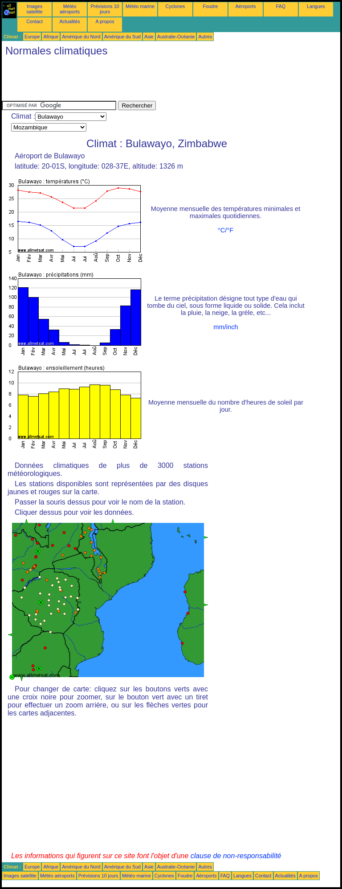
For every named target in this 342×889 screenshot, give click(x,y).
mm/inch (225, 327)
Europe (32, 36)
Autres (205, 36)
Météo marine (140, 6)
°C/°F (225, 230)
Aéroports (245, 6)
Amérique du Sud (122, 36)
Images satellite (34, 9)
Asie (149, 36)
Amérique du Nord (81, 36)
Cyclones (175, 6)
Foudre (210, 6)
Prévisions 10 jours (105, 9)
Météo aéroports (70, 9)
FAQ (280, 6)
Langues (316, 6)
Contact (34, 21)
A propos (104, 21)
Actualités (69, 21)
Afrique (50, 36)
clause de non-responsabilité (236, 856)
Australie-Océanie (176, 36)
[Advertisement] (164, 81)
